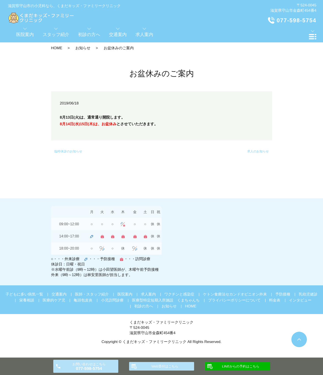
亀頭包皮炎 (83, 300)
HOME (56, 48)
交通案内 (59, 294)
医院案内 (124, 294)
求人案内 (148, 294)
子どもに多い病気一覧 (24, 294)
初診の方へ (143, 306)
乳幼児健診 (308, 294)
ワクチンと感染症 (179, 294)
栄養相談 (26, 300)
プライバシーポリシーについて (234, 300)
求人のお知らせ (258, 151)
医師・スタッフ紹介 (92, 294)
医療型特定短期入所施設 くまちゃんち (166, 300)
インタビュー (300, 300)
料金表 (274, 300)
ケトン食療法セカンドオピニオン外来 (235, 294)
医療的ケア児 (54, 300)
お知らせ (82, 48)
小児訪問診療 (112, 300)
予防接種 (282, 294)
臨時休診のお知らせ (68, 151)
